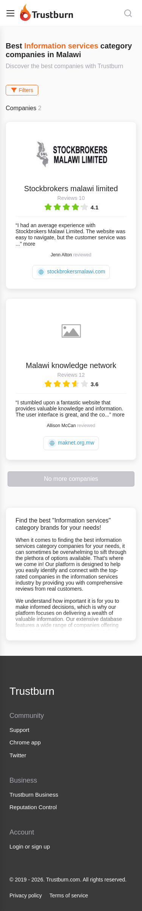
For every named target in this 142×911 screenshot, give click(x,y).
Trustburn (32, 691)
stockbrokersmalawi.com (71, 272)
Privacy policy (25, 895)
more (29, 244)
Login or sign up (29, 846)
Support (19, 730)
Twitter (17, 755)
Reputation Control (33, 807)
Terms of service (69, 895)
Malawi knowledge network (71, 365)
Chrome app (25, 742)
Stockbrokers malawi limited (71, 188)
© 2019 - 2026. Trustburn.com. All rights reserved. (67, 880)
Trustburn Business (33, 794)
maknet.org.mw (71, 443)
